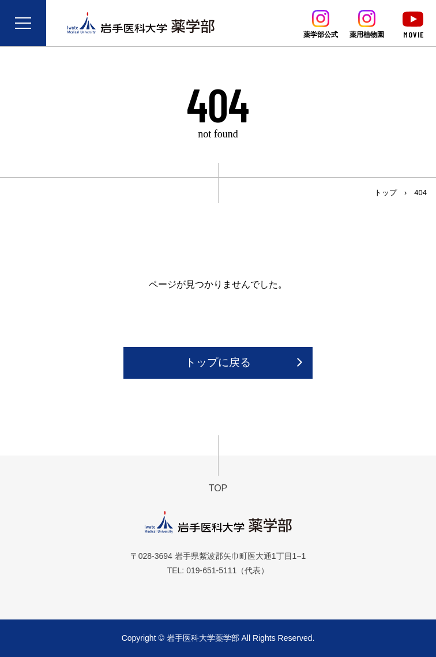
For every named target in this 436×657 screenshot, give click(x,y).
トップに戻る (218, 362)
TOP (218, 488)
